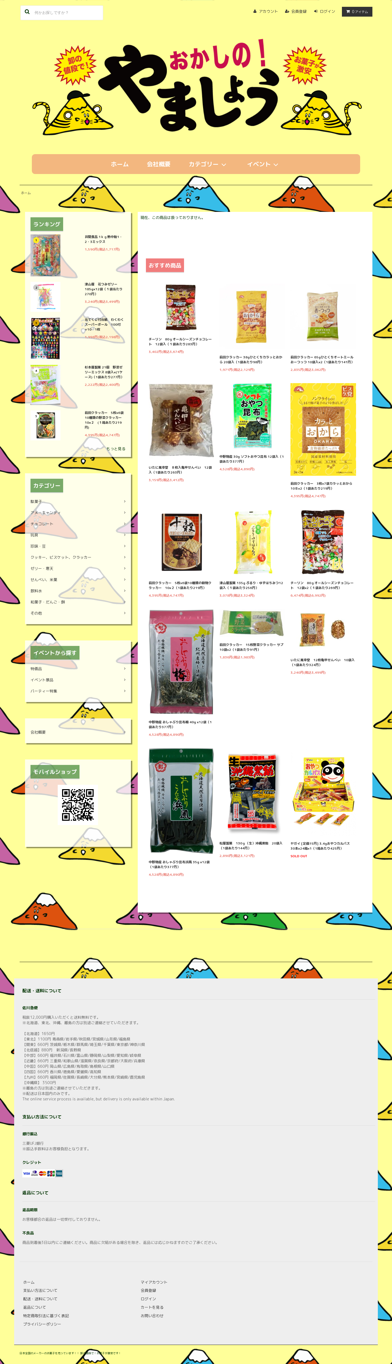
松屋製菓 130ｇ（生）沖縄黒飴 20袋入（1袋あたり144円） (251, 845)
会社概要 (159, 164)
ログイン (327, 11)
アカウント (268, 11)
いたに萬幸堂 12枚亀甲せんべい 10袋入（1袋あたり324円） (322, 662)
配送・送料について (40, 1298)
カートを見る (152, 1307)
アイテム (356, 11)
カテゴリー (209, 164)
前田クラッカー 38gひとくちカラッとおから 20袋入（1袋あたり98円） (250, 359)
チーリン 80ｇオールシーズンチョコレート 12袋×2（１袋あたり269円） (322, 585)
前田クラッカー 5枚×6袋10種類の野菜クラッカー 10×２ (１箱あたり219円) (105, 420)
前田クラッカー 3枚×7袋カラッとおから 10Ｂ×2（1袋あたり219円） (323, 486)
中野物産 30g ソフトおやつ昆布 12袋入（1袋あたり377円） (251, 459)
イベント (264, 164)
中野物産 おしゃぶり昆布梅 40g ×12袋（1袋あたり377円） (180, 724)
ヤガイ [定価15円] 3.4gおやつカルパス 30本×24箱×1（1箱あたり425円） (321, 846)
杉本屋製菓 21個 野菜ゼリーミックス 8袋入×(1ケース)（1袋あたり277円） (104, 372)
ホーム (120, 164)
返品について (34, 1307)
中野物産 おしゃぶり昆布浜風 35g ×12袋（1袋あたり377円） (179, 864)
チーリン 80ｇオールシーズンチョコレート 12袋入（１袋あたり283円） (180, 341)
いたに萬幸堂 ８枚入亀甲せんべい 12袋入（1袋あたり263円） (180, 470)
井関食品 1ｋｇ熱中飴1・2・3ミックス (103, 239)
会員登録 (299, 11)
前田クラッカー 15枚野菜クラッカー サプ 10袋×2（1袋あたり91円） (252, 647)
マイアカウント (154, 1282)
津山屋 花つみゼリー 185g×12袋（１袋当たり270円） (103, 289)
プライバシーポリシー (42, 1324)
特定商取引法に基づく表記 (46, 1315)
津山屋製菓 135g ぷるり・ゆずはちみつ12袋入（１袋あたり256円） (251, 585)
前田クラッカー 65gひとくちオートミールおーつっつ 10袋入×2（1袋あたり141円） (322, 359)
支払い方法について (40, 1290)
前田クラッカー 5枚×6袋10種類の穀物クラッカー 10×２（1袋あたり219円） (180, 585)
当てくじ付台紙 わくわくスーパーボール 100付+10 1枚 (104, 324)
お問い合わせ (152, 1315)
